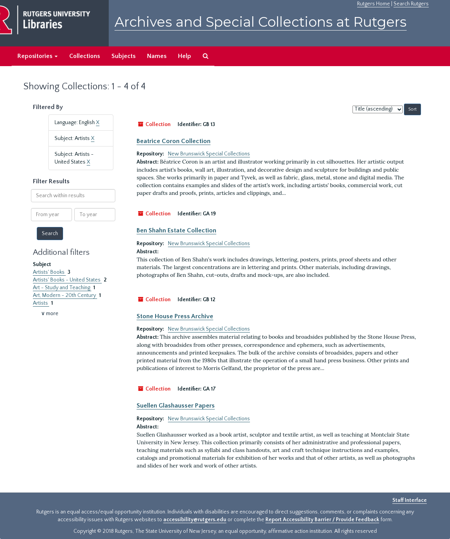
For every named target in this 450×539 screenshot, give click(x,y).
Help (184, 56)
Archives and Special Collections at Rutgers (261, 22)
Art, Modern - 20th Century (65, 295)
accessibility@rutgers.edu (194, 520)
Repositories (37, 56)
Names (156, 56)
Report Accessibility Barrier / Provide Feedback (322, 520)
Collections (84, 56)
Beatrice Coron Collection (173, 141)
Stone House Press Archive (175, 316)
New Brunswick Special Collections (209, 154)
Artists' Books (49, 272)
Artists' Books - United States (67, 280)
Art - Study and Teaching (62, 288)
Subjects (123, 56)
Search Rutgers (411, 4)
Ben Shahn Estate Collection (176, 230)
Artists (41, 303)
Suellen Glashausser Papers (176, 405)
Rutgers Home (373, 4)
